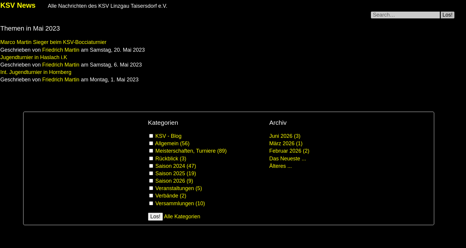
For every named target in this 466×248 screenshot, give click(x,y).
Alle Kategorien (182, 216)
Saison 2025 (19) (175, 173)
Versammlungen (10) (180, 203)
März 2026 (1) (286, 143)
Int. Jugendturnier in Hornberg (35, 72)
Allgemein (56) (172, 143)
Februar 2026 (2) (289, 151)
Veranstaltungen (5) (178, 188)
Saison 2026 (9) (174, 181)
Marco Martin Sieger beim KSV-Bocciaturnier (53, 42)
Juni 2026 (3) (284, 136)
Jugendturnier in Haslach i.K (33, 57)
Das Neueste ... (287, 159)
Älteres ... (280, 166)
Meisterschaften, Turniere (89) (191, 151)
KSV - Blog (168, 136)
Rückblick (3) (170, 159)
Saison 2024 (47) (175, 166)
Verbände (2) (170, 196)
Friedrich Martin (60, 50)
